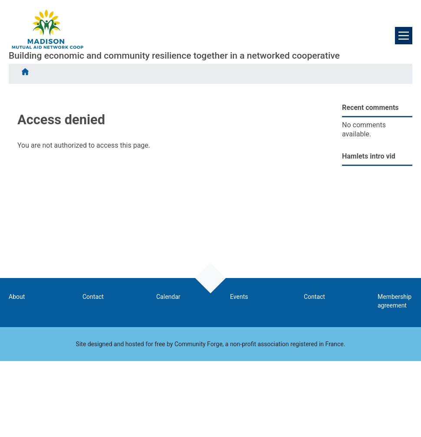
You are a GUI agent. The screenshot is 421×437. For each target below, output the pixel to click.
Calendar (168, 296)
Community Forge (198, 344)
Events (239, 296)
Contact (93, 296)
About (17, 296)
